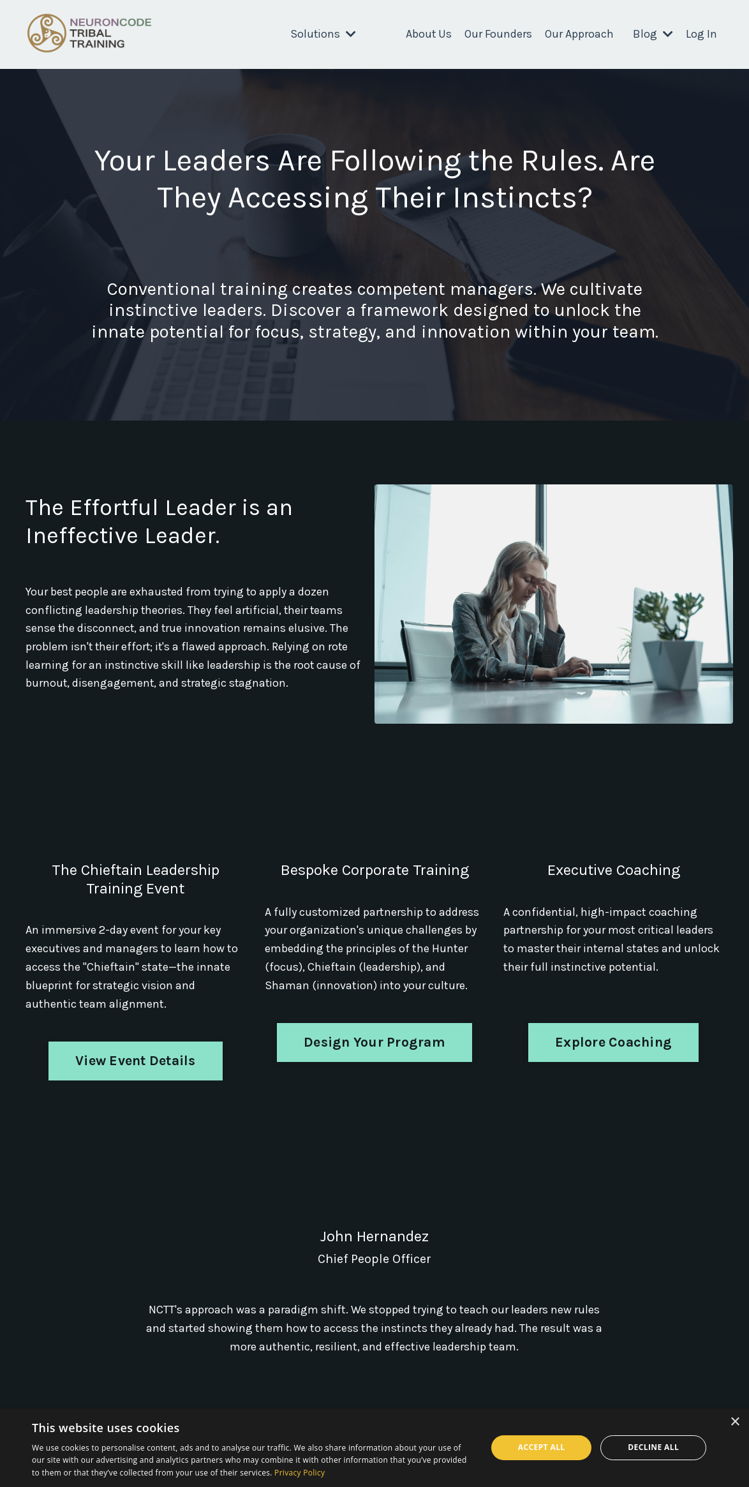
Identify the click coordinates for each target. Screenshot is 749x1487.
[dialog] (374, 1448)
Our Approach (579, 34)
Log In (701, 34)
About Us (428, 34)
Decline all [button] (653, 1447)
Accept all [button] (541, 1447)
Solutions (323, 34)
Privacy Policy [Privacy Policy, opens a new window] (299, 1472)
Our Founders (498, 34)
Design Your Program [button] (374, 1042)
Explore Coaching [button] (613, 1042)
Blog (653, 34)
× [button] (734, 1422)
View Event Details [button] (135, 1060)
